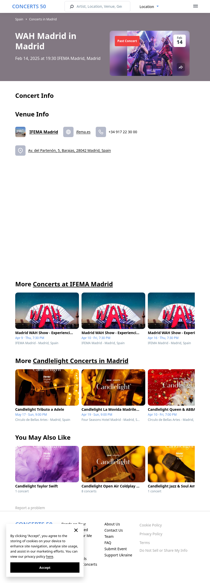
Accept (44, 567)
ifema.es (83, 131)
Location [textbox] (147, 6)
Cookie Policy (151, 525)
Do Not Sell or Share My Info (164, 550)
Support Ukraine (118, 555)
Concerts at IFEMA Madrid (73, 284)
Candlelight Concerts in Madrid (80, 360)
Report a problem (30, 507)
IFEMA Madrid (43, 132)
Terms (145, 542)
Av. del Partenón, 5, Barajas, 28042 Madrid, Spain (69, 150)
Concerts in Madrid (43, 19)
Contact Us (113, 530)
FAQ (107, 542)
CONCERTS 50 (29, 6)
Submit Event (115, 548)
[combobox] (149, 7)
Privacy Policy (151, 533)
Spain (19, 19)
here (49, 556)
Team (109, 536)
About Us (112, 524)
